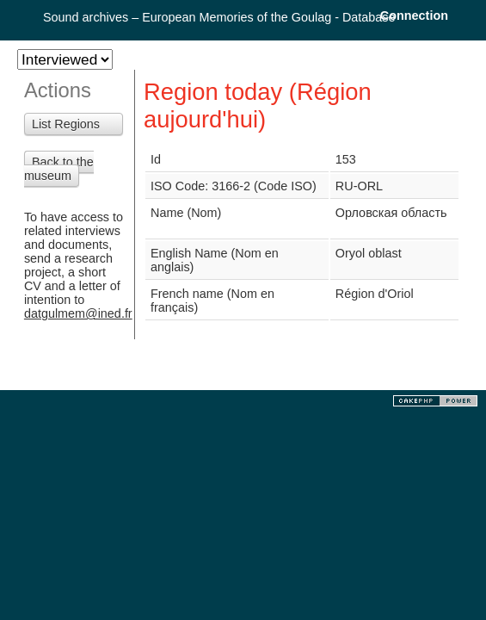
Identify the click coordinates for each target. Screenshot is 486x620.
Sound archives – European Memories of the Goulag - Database (219, 17)
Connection (414, 15)
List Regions (66, 124)
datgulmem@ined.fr (78, 313)
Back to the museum (59, 169)
